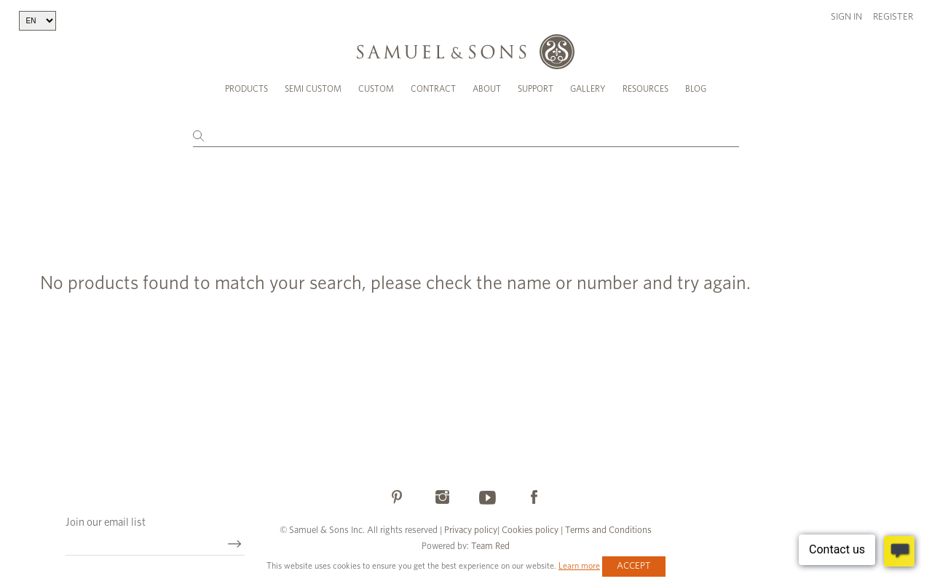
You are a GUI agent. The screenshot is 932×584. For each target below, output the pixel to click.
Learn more (579, 565)
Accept (634, 566)
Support (535, 88)
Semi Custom (313, 88)
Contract (433, 88)
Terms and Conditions (607, 530)
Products (246, 88)
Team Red (490, 546)
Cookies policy (530, 530)
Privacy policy (470, 530)
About (487, 88)
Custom (376, 88)
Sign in (846, 17)
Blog (695, 88)
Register (893, 17)
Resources (645, 88)
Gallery (588, 88)
